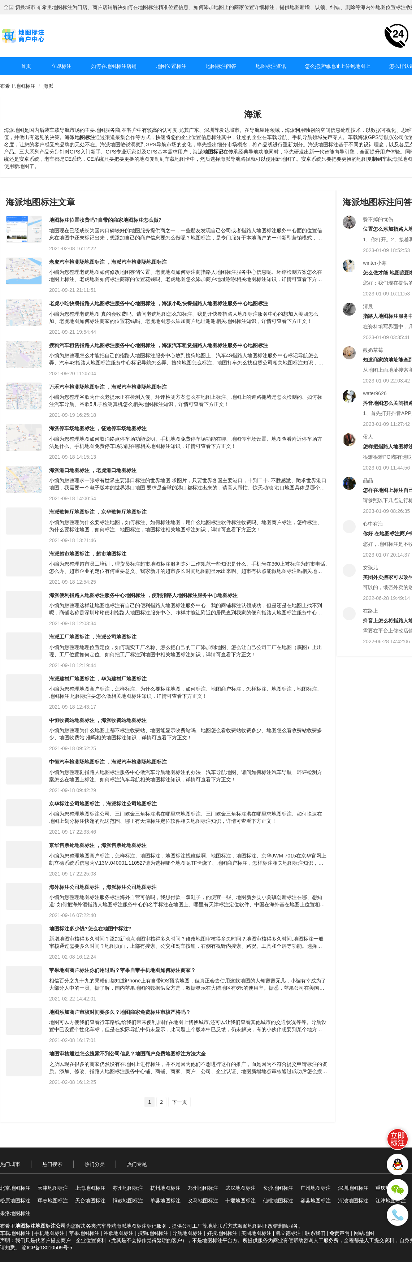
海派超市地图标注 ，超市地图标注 (87, 554)
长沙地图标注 (278, 1188)
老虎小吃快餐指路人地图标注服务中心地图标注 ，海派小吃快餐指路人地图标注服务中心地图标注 (158, 303)
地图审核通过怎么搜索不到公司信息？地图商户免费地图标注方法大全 (127, 1053)
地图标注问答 (221, 66)
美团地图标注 (256, 1233)
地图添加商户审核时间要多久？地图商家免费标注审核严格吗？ (120, 1012)
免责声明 (339, 1233)
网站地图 (364, 1233)
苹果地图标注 (84, 1233)
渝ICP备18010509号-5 (47, 1247)
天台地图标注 (90, 1200)
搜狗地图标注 (153, 1233)
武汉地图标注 (240, 1188)
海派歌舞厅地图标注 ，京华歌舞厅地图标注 (98, 512)
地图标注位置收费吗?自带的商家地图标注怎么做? (105, 220)
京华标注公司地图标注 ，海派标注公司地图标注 (103, 804)
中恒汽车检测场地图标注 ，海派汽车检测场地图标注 (108, 762)
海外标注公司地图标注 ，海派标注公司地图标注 (103, 887)
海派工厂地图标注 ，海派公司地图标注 (92, 637)
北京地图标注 (15, 1188)
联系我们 (315, 1233)
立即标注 (61, 66)
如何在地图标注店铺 (113, 66)
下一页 (179, 1102)
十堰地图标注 (240, 1200)
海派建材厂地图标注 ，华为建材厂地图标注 (98, 679)
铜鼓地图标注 (128, 1200)
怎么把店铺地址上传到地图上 (337, 66)
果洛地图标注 (15, 1213)
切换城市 (25, 7)
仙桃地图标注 (278, 1200)
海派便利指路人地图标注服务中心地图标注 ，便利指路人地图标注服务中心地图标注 (143, 595)
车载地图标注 (15, 1233)
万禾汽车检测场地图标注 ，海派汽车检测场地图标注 (108, 387)
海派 (48, 86)
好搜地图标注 (222, 1233)
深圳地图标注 (353, 1188)
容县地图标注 (315, 1200)
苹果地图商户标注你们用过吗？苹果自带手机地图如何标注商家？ (122, 970)
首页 (26, 66)
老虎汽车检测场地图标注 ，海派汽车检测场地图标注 (108, 262)
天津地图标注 (53, 1188)
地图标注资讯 (271, 66)
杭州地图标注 (165, 1188)
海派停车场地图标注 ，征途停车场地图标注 (98, 428)
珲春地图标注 (53, 1200)
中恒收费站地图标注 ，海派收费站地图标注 (98, 720)
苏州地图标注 (128, 1188)
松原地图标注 (15, 1200)
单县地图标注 (165, 1200)
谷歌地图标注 (118, 1233)
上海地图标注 (90, 1188)
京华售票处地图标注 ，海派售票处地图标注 (98, 845)
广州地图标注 (315, 1188)
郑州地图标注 (203, 1188)
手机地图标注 (49, 1233)
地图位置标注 (171, 66)
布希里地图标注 (17, 86)
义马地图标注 (203, 1200)
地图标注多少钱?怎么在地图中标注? (90, 929)
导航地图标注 (187, 1233)
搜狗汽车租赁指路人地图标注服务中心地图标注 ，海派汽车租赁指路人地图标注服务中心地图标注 (158, 345)
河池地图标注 (353, 1200)
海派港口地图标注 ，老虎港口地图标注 (92, 470)
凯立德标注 (288, 1233)
